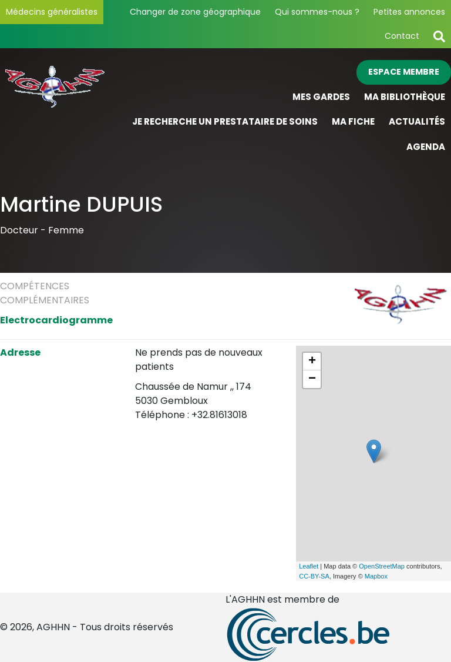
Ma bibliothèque (404, 97)
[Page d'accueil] (56, 109)
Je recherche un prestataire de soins (225, 121)
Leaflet (308, 566)
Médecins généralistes (51, 12)
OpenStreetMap (382, 566)
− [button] (312, 379)
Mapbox (376, 576)
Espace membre (403, 72)
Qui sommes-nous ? (317, 12)
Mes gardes (321, 97)
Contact (402, 36)
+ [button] (312, 361)
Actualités (417, 121)
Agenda (425, 147)
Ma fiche (353, 121)
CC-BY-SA (314, 576)
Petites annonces (409, 12)
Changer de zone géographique (195, 12)
